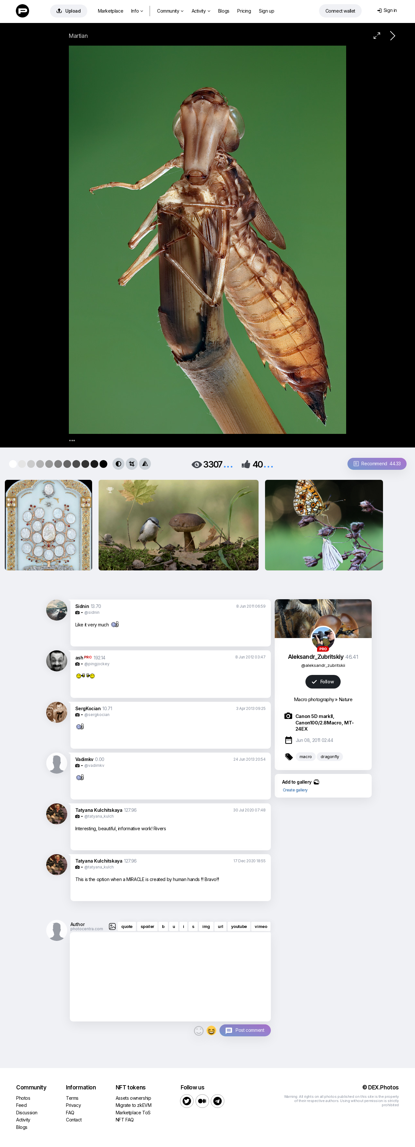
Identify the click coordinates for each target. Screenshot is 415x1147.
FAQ (70, 1112)
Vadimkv (84, 759)
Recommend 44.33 (377, 463)
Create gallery (295, 790)
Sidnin (82, 606)
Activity (201, 11)
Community (170, 11)
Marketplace (110, 11)
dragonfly (330, 756)
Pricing (244, 11)
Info (137, 11)
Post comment (250, 1030)
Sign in (387, 10)
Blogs (223, 11)
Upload (69, 11)
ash (79, 657)
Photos (23, 1098)
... (228, 464)
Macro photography (314, 699)
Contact (73, 1119)
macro (306, 756)
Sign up (266, 11)
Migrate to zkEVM (134, 1105)
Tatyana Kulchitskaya (98, 810)
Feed (21, 1105)
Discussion (26, 1112)
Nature (345, 699)
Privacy (73, 1105)
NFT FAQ (125, 1119)
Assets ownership (133, 1098)
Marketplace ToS (133, 1112)
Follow (323, 681)
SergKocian (88, 708)
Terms (72, 1098)
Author (77, 924)
